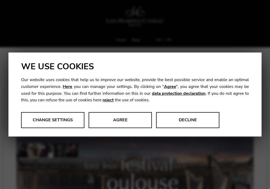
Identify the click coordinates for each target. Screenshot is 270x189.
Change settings (53, 120)
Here (67, 87)
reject (108, 100)
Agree (170, 87)
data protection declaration (178, 93)
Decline (188, 120)
